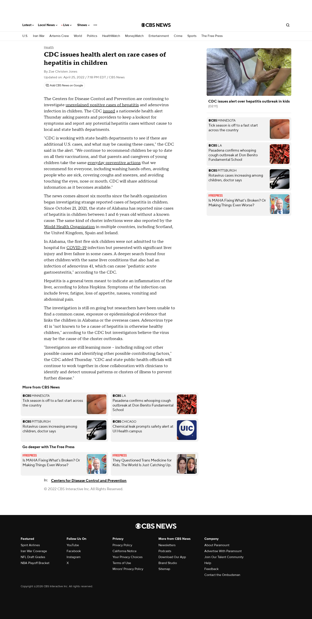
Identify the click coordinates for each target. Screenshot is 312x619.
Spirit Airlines (30, 545)
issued (109, 111)
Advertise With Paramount (223, 551)
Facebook (74, 551)
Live (67, 25)
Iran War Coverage (34, 551)
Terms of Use (122, 563)
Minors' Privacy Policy (128, 569)
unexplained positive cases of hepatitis (102, 105)
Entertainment (159, 36)
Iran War (38, 36)
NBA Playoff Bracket (35, 563)
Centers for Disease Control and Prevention (88, 480)
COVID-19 (76, 247)
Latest (28, 25)
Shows (83, 25)
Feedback (211, 569)
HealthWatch (111, 36)
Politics (92, 36)
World (78, 36)
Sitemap (164, 569)
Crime (178, 36)
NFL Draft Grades (33, 557)
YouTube (73, 545)
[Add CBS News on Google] (64, 85)
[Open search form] (288, 25)
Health (49, 47)
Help (207, 563)
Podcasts (164, 551)
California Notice (125, 551)
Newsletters (166, 545)
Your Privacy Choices (127, 557)
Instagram (74, 557)
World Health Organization (69, 227)
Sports (191, 36)
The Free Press (212, 36)
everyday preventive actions (114, 163)
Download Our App (172, 557)
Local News (47, 25)
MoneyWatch (134, 36)
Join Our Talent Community (224, 557)
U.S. (25, 36)
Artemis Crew (59, 36)
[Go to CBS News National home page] (156, 25)
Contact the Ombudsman (222, 575)
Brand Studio (167, 563)
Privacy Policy (122, 545)
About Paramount (216, 545)
